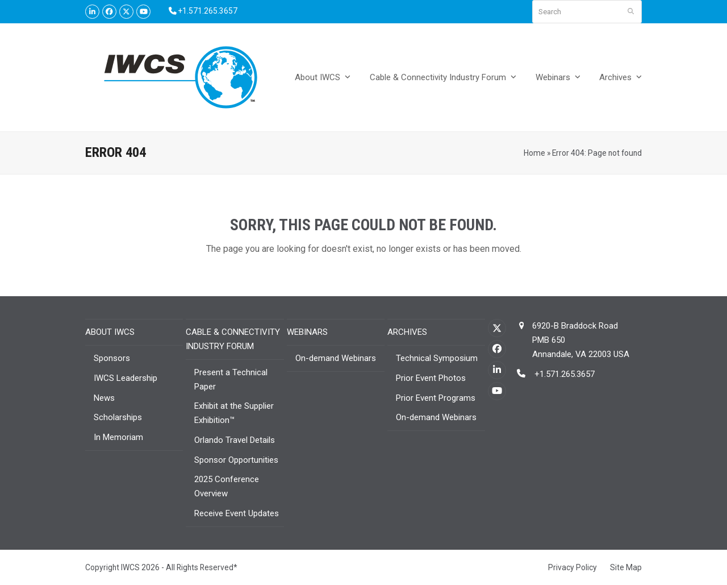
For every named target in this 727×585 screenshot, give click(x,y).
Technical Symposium (437, 358)
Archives (407, 332)
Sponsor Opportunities (236, 460)
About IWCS (110, 332)
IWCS (130, 567)
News (104, 398)
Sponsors (112, 358)
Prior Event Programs (435, 398)
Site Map (626, 567)
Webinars (307, 332)
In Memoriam (118, 437)
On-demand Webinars (335, 358)
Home (534, 152)
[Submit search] (631, 12)
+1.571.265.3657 (563, 374)
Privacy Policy (572, 567)
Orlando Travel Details (234, 440)
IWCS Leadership (125, 378)
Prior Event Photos (431, 378)
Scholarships (118, 417)
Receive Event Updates (236, 513)
